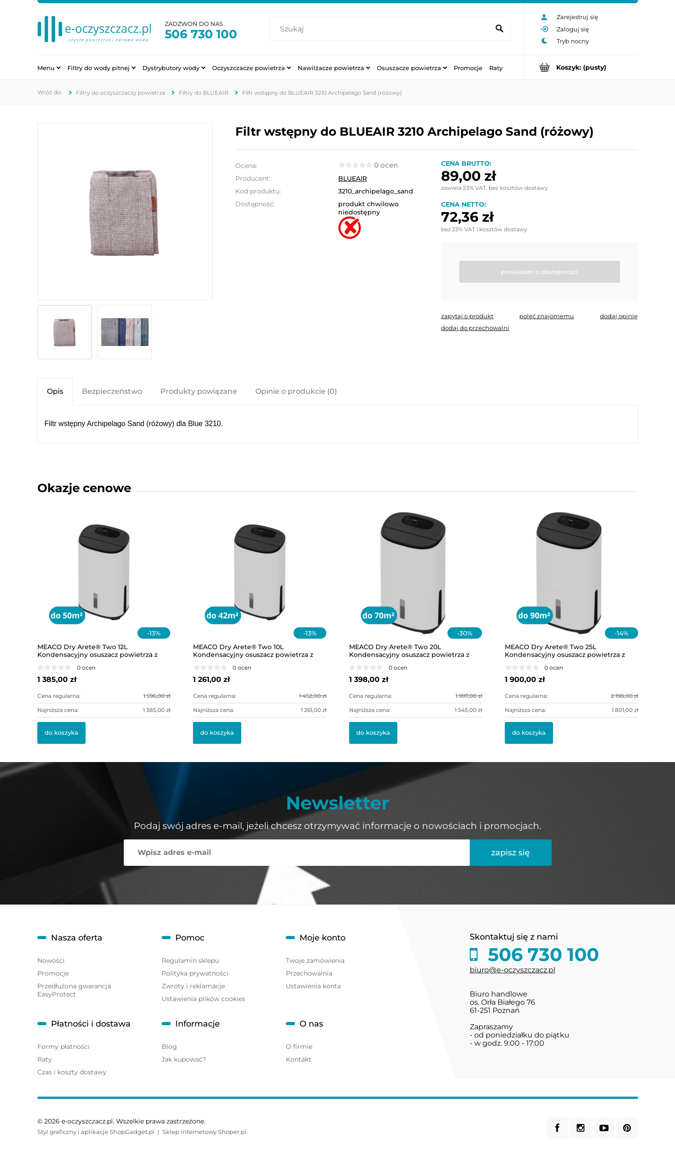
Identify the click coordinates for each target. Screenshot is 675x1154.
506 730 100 (201, 34)
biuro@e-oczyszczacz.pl (512, 970)
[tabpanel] (338, 424)
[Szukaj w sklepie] (381, 29)
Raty (44, 1059)
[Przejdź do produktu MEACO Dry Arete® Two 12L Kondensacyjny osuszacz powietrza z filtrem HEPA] (104, 584)
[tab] (55, 391)
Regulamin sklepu (190, 960)
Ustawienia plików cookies (203, 999)
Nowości (51, 960)
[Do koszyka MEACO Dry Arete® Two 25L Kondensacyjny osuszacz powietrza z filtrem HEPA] (529, 733)
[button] (467, 316)
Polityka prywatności (195, 973)
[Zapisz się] (511, 852)
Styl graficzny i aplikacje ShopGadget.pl (96, 1131)
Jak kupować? (184, 1059)
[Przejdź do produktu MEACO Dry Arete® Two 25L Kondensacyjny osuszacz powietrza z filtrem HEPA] (571, 584)
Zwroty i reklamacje (193, 986)
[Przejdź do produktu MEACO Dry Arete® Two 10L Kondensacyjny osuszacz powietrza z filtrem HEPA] (259, 584)
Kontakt (298, 1059)
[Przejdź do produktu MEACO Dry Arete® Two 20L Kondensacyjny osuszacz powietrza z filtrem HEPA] (415, 584)
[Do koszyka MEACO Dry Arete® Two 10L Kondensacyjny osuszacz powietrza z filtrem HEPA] (217, 733)
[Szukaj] (499, 29)
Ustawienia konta (313, 986)
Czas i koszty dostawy (72, 1072)
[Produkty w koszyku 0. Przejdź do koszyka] (581, 67)
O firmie (299, 1046)
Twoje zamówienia (315, 960)
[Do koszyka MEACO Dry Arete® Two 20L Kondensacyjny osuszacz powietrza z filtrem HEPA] (373, 733)
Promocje (53, 973)
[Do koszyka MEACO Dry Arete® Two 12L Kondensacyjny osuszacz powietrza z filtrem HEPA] (61, 733)
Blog (169, 1046)
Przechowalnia (309, 973)
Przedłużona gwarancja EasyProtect (74, 990)
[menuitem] (49, 67)
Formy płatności (63, 1046)
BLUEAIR (352, 178)
